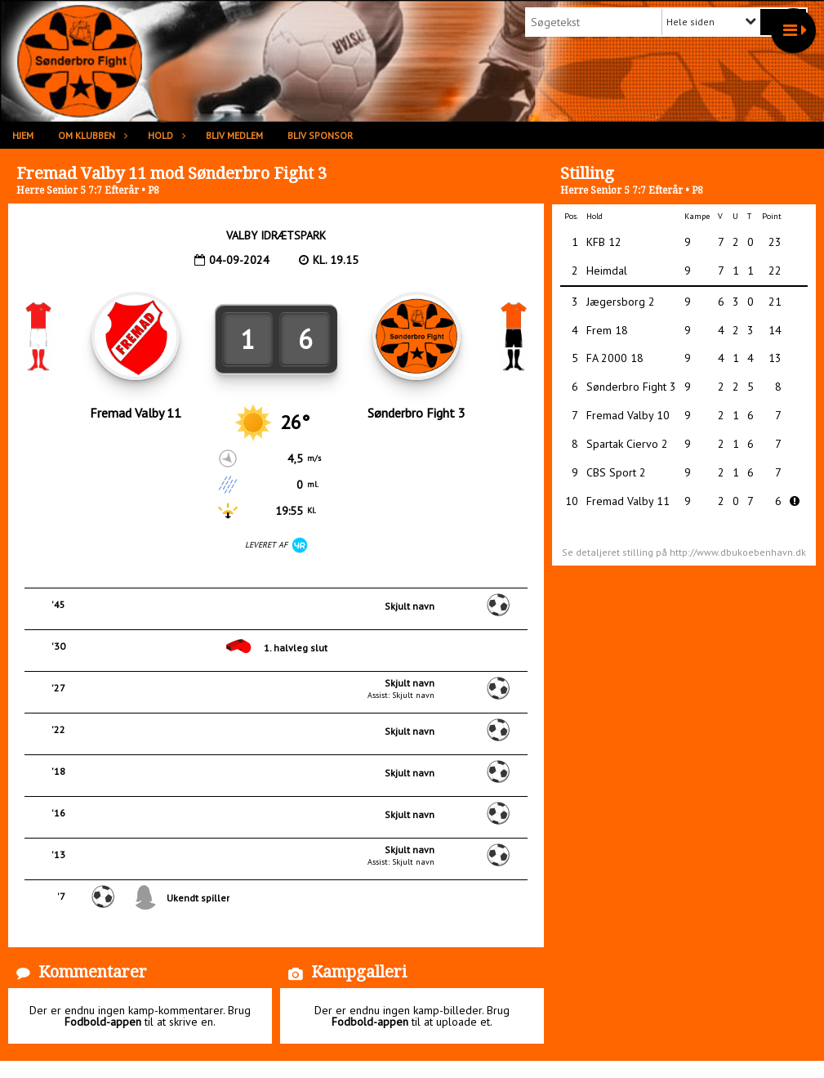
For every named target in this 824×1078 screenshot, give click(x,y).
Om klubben (90, 135)
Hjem (22, 135)
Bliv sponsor (320, 135)
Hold (164, 135)
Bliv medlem (234, 135)
